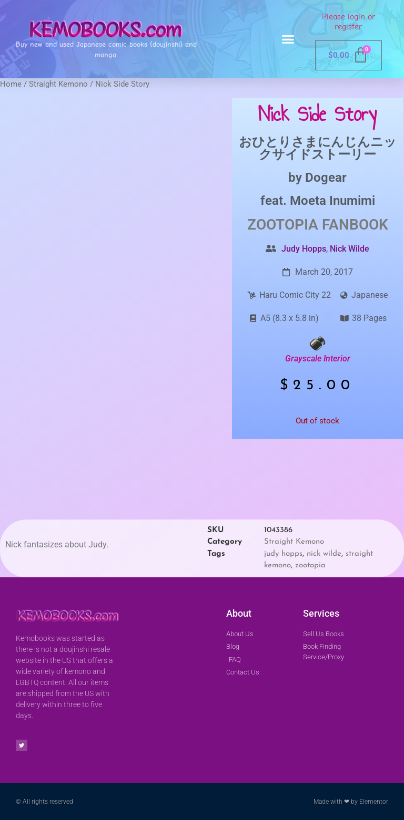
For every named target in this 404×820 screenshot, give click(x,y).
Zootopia (282, 224)
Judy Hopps (303, 249)
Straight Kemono (58, 84)
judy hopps (283, 554)
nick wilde (324, 554)
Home (11, 84)
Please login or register (348, 22)
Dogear (326, 177)
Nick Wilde (349, 249)
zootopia (310, 565)
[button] (288, 39)
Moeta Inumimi (332, 200)
